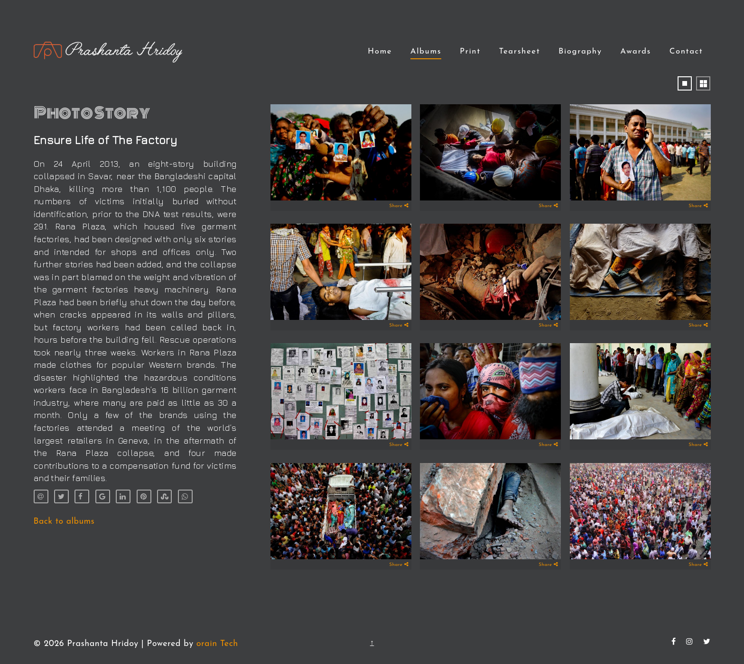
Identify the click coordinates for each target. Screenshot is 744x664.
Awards (635, 51)
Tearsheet (519, 51)
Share (399, 206)
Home (380, 51)
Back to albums (64, 522)
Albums (425, 51)
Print (470, 51)
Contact (686, 51)
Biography (580, 51)
